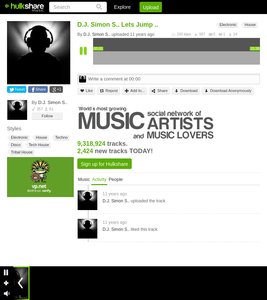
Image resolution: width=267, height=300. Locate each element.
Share (40, 89)
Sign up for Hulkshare (104, 164)
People (116, 179)
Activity (99, 179)
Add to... (134, 90)
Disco (15, 145)
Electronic (19, 137)
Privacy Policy (221, 19)
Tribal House (21, 152)
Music (84, 179)
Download (185, 90)
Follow (47, 116)
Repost (108, 90)
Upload (150, 7)
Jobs (164, 19)
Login (115, 19)
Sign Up (140, 19)
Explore (122, 7)
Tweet (19, 89)
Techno (60, 137)
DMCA (188, 19)
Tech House (38, 145)
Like (86, 90)
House (41, 137)
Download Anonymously (227, 90)
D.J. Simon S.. (52, 102)
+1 (59, 89)
